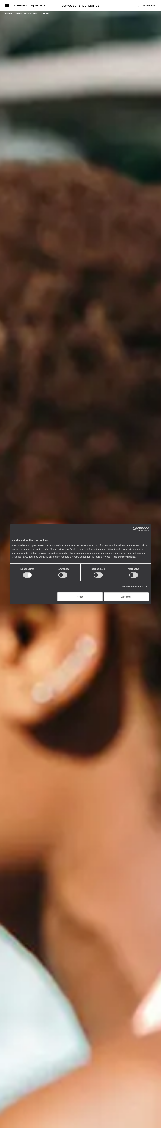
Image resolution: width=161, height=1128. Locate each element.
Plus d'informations (123, 556)
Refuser (80, 596)
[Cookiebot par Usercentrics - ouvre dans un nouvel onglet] (135, 529)
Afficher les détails (132, 586)
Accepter (126, 596)
